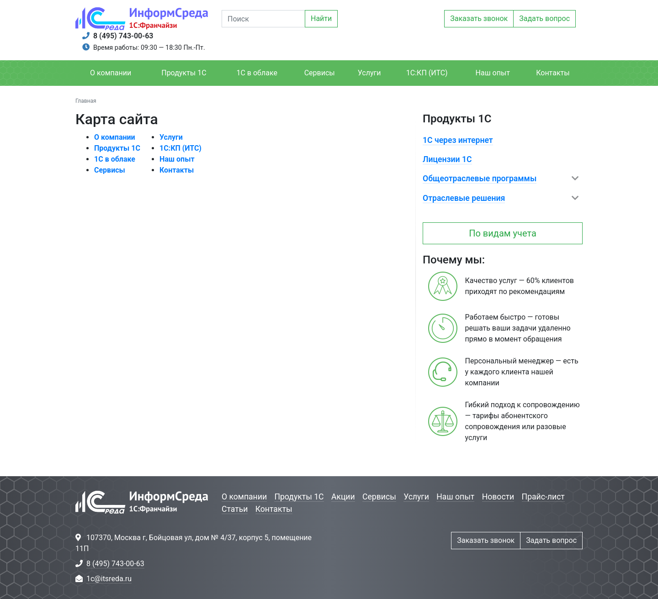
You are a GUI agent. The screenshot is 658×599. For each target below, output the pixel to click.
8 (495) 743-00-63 (123, 36)
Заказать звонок (479, 18)
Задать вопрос (544, 18)
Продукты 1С (183, 72)
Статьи (235, 509)
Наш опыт (493, 72)
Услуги (369, 72)
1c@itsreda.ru (109, 578)
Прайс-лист (543, 496)
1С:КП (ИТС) (427, 72)
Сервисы (319, 72)
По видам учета (502, 233)
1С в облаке (256, 72)
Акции (343, 496)
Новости (498, 496)
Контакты (552, 72)
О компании (110, 72)
